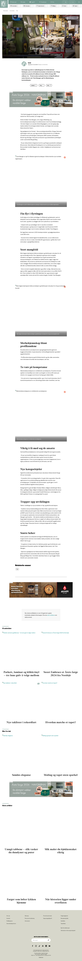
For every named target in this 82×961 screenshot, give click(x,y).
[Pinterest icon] (42, 946)
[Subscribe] (48, 940)
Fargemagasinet (64, 915)
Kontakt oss (41, 957)
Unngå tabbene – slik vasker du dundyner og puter (21, 850)
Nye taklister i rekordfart (21, 722)
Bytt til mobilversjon (65, 927)
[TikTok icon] (39, 946)
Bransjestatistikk (64, 918)
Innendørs (12, 10)
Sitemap (27, 915)
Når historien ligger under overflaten (60, 901)
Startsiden (5, 10)
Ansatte (8, 918)
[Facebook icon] (32, 946)
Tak (17, 10)
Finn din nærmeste (47, 915)
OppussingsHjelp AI (47, 918)
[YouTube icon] (49, 946)
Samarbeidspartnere (11, 923)
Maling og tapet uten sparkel (61, 775)
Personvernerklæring (29, 918)
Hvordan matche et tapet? (60, 722)
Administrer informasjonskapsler (68, 930)
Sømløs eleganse (21, 775)
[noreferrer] (46, 946)
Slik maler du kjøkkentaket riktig (61, 850)
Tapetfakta (63, 923)
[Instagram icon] (36, 946)
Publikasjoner (10, 921)
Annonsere (27, 921)
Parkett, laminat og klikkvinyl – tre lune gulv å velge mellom (21, 673)
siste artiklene (51, 615)
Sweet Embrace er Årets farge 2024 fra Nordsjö (61, 673)
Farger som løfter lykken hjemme (21, 901)
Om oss (8, 915)
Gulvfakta (63, 921)
